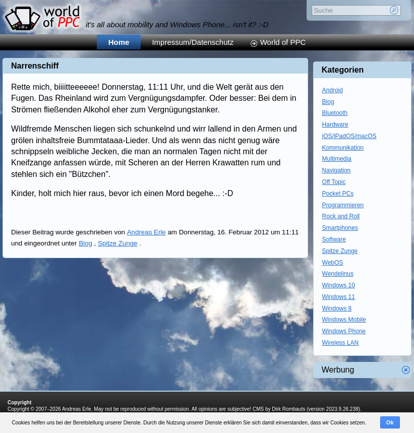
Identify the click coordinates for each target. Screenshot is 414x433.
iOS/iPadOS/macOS (349, 136)
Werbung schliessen (406, 370)
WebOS (332, 262)
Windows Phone (344, 331)
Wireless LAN (340, 342)
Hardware (335, 124)
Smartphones (340, 227)
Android (332, 90)
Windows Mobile (344, 319)
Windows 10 (338, 285)
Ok (390, 422)
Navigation (336, 170)
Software (334, 239)
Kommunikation (343, 147)
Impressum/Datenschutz (192, 42)
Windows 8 (337, 308)
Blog (85, 243)
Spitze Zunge (118, 243)
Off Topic (334, 181)
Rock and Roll (341, 216)
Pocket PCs (338, 193)
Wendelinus (337, 273)
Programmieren (343, 205)
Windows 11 (338, 296)
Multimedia (336, 158)
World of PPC (283, 42)
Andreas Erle (146, 232)
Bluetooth (335, 112)
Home (119, 42)
